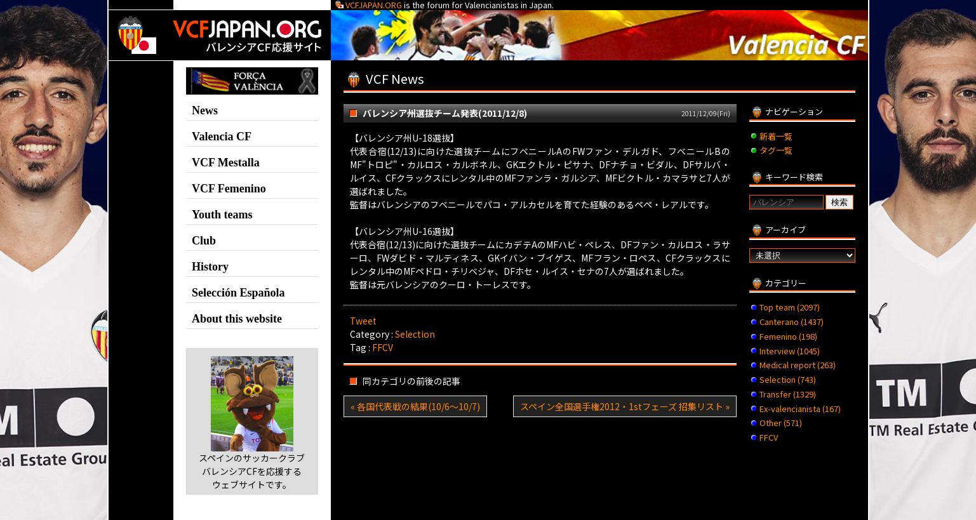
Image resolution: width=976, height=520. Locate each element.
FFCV (382, 347)
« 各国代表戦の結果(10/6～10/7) (415, 406)
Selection (415, 334)
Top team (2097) (789, 307)
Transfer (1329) (787, 394)
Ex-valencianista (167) (800, 409)
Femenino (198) (788, 336)
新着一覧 (775, 136)
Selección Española (238, 292)
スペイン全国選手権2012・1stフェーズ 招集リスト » (625, 406)
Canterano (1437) (791, 322)
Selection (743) (787, 379)
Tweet (363, 320)
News (205, 110)
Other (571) (780, 423)
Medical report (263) (797, 365)
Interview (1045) (789, 351)
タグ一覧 (775, 150)
